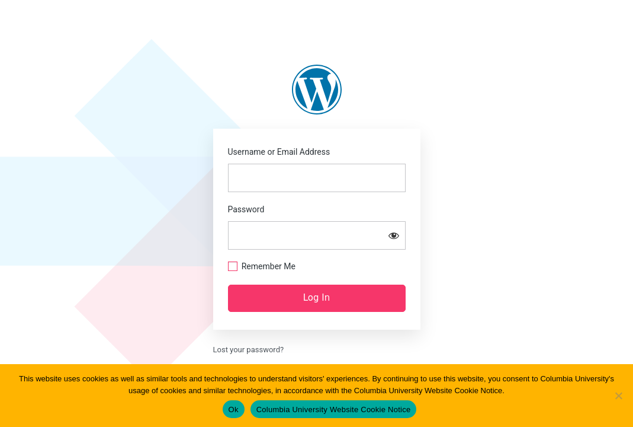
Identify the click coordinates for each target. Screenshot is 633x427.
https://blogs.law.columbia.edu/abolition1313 (317, 89)
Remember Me (268, 266)
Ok (234, 409)
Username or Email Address (279, 152)
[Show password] (394, 235)
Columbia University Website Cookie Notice (333, 409)
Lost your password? (248, 349)
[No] (618, 395)
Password (246, 209)
